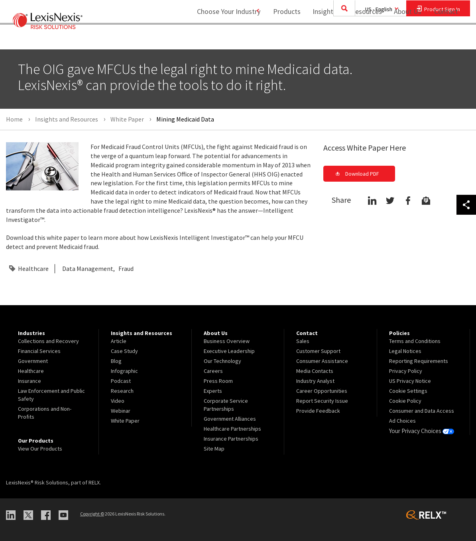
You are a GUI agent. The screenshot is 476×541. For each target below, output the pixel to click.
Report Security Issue (322, 400)
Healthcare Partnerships (232, 428)
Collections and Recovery (48, 341)
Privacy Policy (405, 370)
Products (281, 38)
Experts (213, 390)
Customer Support (318, 351)
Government (33, 361)
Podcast (121, 380)
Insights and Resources (342, 38)
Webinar (120, 410)
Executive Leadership (229, 351)
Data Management (87, 268)
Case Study (124, 351)
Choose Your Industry (218, 38)
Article (118, 341)
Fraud (126, 268)
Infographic (124, 370)
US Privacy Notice (410, 380)
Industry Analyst (315, 380)
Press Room (218, 380)
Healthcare (33, 268)
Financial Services (39, 351)
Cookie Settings (408, 390)
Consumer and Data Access (421, 410)
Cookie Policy (405, 400)
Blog (116, 361)
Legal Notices (405, 351)
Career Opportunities (321, 390)
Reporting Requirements (418, 361)
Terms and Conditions (415, 341)
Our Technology (222, 361)
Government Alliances (230, 418)
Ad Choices (402, 420)
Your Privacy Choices (420, 430)
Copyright (92, 514)
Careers (213, 370)
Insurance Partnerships (231, 438)
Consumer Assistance (322, 361)
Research (122, 390)
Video (117, 400)
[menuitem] (281, 38)
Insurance (29, 380)
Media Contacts (314, 370)
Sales (302, 341)
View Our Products (40, 448)
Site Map (214, 448)
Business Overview (227, 341)
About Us (402, 38)
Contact (446, 38)
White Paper (125, 420)
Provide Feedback (318, 410)
